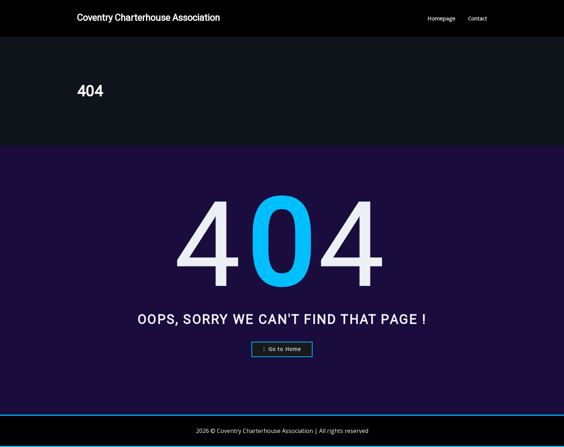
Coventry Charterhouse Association (148, 17)
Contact (477, 18)
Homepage (441, 18)
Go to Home (282, 349)
